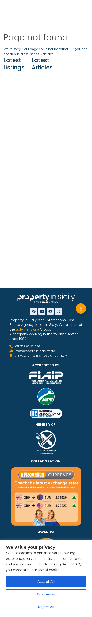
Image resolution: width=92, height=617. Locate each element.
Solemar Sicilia (27, 329)
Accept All (46, 581)
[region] (46, 578)
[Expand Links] (81, 308)
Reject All (46, 607)
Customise (46, 594)
